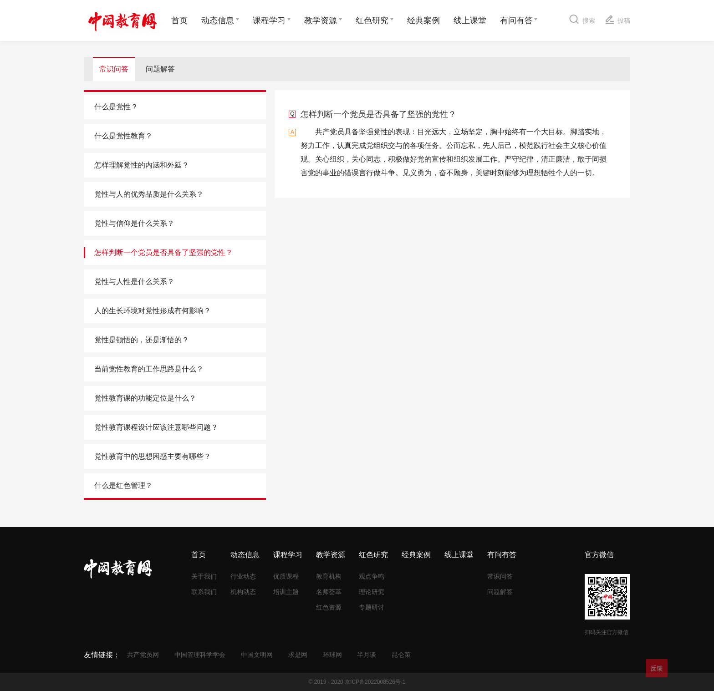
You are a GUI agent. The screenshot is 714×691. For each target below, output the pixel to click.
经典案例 (423, 20)
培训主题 (286, 591)
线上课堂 (470, 20)
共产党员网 (143, 654)
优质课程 (286, 576)
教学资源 (320, 20)
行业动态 (243, 576)
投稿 (617, 19)
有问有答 (516, 20)
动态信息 (217, 20)
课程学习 (269, 20)
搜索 (582, 19)
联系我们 (204, 591)
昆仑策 (401, 654)
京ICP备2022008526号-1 (375, 682)
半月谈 (366, 654)
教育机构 (329, 576)
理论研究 (371, 591)
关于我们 (204, 576)
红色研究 (372, 20)
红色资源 (329, 607)
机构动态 (243, 591)
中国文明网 (257, 654)
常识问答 (113, 69)
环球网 (332, 654)
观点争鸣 (371, 576)
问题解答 (160, 69)
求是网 (297, 654)
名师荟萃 (329, 591)
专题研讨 (371, 607)
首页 (179, 20)
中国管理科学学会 (199, 654)
